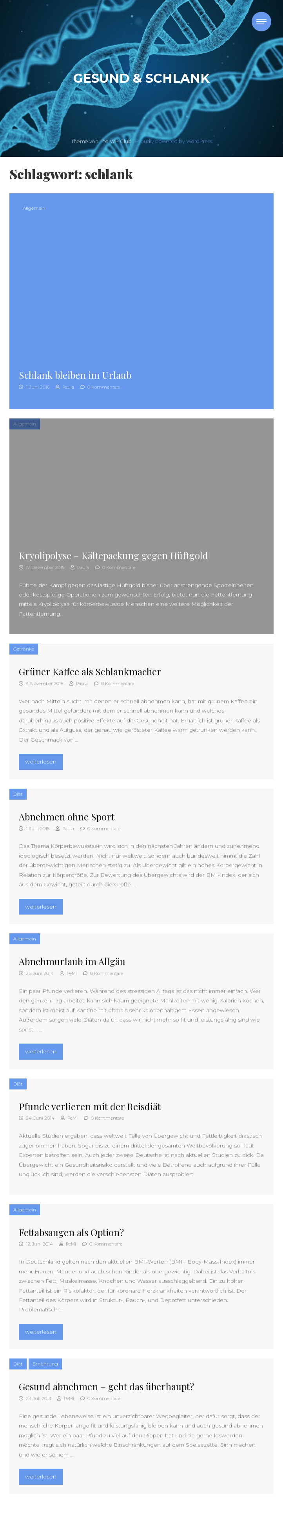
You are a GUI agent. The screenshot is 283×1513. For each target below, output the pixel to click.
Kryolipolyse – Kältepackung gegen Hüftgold (113, 555)
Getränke (23, 649)
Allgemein (34, 208)
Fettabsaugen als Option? (71, 1232)
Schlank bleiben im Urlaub (75, 375)
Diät (18, 794)
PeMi (68, 973)
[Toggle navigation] (261, 21)
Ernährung (45, 1364)
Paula (65, 387)
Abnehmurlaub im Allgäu (72, 961)
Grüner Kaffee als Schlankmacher (90, 671)
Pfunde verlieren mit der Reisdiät (90, 1106)
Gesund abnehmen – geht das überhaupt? (106, 1386)
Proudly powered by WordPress (173, 141)
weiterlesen (44, 760)
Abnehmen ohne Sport (66, 816)
